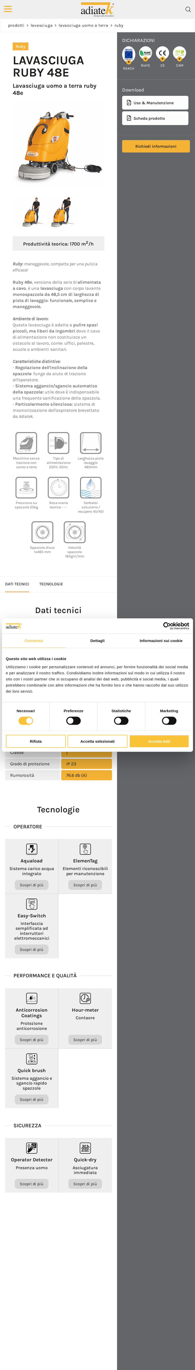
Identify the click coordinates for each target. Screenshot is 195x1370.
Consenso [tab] (34, 640)
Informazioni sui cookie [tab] (161, 640)
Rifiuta (36, 741)
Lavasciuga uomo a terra (83, 25)
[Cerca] (188, 9)
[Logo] (97, 9)
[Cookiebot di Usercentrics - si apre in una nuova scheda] (167, 626)
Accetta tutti (159, 741)
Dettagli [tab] (97, 640)
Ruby (119, 25)
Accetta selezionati (97, 741)
